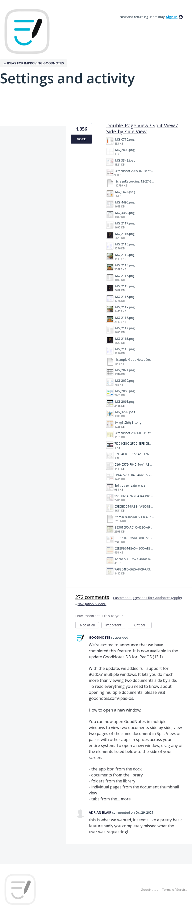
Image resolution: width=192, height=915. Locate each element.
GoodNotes (149, 889)
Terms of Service (175, 889)
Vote (81, 139)
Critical (143, 625)
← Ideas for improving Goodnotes (33, 63)
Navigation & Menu (92, 604)
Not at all (89, 625)
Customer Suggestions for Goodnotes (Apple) (147, 597)
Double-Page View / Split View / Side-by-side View (142, 128)
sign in (172, 16)
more (126, 799)
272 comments (92, 597)
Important (115, 625)
